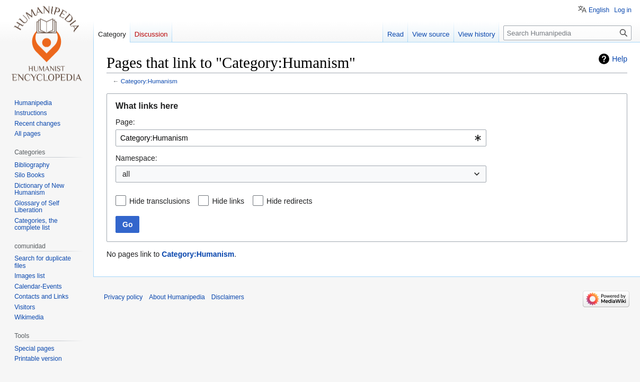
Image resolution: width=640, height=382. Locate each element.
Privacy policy (123, 297)
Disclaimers (227, 297)
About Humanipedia (177, 297)
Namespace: (136, 158)
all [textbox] (126, 174)
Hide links (228, 201)
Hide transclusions (159, 201)
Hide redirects (289, 201)
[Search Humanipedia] (567, 32)
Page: (125, 122)
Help (619, 59)
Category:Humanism (149, 80)
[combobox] (300, 137)
